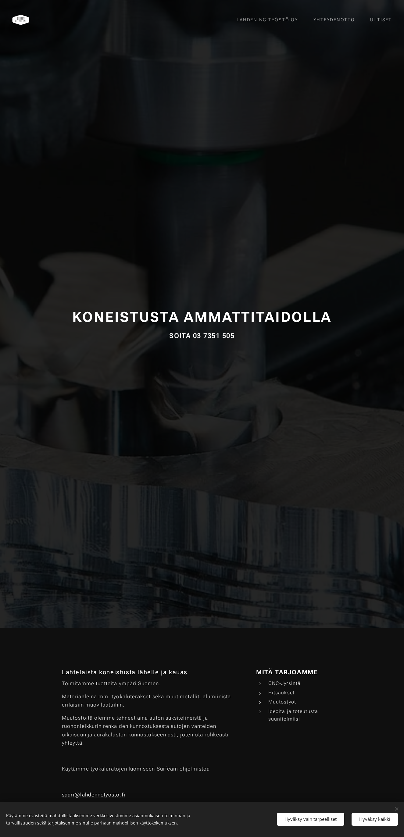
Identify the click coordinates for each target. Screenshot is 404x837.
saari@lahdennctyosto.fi (93, 795)
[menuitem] (271, 19)
